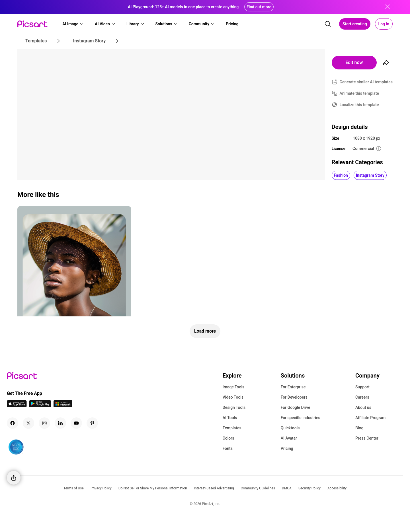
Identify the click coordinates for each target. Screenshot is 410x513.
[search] (328, 24)
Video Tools (233, 397)
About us (363, 407)
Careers (362, 397)
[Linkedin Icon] (60, 423)
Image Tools (234, 387)
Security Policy (309, 488)
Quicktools (290, 428)
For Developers (294, 397)
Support (362, 387)
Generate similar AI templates (366, 82)
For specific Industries (300, 417)
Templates (232, 428)
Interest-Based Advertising (214, 488)
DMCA (287, 488)
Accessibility (337, 488)
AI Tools (230, 417)
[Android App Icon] (40, 405)
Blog (359, 428)
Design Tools (234, 407)
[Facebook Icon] (12, 423)
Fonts (228, 448)
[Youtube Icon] (76, 423)
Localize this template (359, 104)
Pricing (287, 448)
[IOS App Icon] (17, 405)
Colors (228, 438)
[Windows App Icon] (63, 405)
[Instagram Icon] (44, 423)
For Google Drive (295, 407)
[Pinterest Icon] (92, 423)
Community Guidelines (258, 488)
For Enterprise (293, 387)
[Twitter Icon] (28, 423)
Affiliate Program (370, 417)
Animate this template (359, 93)
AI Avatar (289, 438)
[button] (73, 23)
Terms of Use (73, 488)
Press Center (366, 438)
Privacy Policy (101, 488)
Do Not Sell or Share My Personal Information (152, 488)
